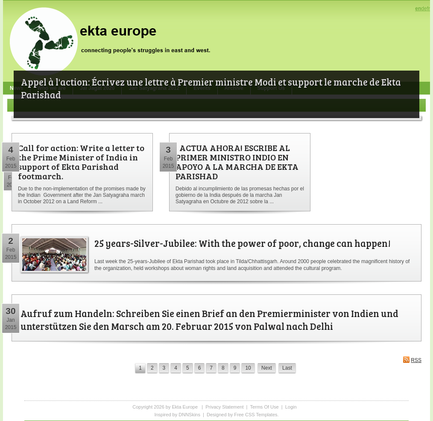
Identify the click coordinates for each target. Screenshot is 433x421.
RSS (412, 359)
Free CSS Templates (255, 414)
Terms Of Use (264, 406)
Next (266, 368)
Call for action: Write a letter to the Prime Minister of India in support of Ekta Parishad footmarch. (81, 162)
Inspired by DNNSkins (177, 414)
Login (291, 406)
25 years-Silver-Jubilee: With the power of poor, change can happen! (242, 243)
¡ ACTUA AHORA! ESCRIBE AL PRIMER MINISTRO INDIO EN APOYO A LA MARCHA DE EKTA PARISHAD (237, 162)
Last (287, 368)
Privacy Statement (224, 406)
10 (248, 368)
